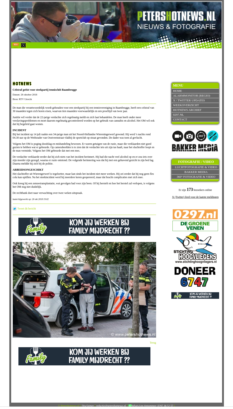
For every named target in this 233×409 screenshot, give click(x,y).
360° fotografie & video (196, 176)
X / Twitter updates (189, 100)
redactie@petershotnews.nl (111, 405)
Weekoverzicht (186, 105)
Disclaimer (88, 405)
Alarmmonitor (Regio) (191, 95)
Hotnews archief (187, 110)
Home (177, 90)
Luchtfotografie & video (196, 167)
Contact (180, 119)
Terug (153, 342)
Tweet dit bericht (27, 208)
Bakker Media (196, 172)
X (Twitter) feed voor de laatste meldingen (195, 197)
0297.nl (178, 114)
